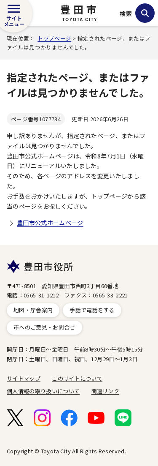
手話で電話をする (92, 310)
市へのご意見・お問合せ (44, 327)
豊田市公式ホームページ (50, 222)
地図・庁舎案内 (33, 310)
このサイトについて (77, 378)
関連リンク (105, 391)
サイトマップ (23, 378)
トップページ (54, 38)
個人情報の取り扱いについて (43, 391)
